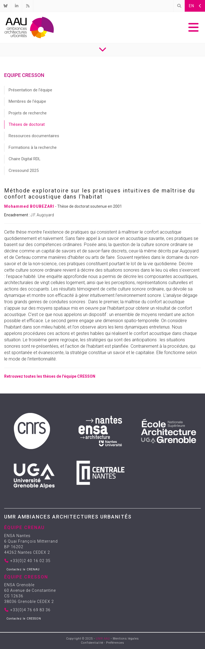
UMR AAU (103, 638)
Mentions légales (126, 638)
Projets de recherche (28, 113)
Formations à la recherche (33, 147)
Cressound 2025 (24, 170)
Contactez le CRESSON (23, 618)
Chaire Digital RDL (25, 158)
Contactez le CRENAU (23, 569)
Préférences (115, 642)
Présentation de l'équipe (30, 89)
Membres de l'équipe (27, 101)
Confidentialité (92, 642)
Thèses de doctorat (27, 124)
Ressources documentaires (34, 135)
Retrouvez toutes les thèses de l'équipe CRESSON (49, 376)
